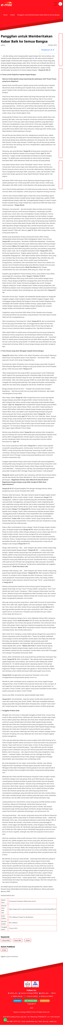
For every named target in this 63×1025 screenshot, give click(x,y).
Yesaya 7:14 (48, 497)
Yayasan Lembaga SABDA (28, 993)
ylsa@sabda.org (31, 1021)
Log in (3, 957)
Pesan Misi (18, 940)
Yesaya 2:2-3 (27, 369)
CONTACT (17, 1001)
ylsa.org (45, 1021)
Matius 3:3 (15, 246)
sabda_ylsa (12, 993)
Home (5, 15)
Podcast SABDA (31, 996)
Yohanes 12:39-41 (39, 276)
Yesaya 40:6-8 (19, 205)
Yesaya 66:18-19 (7, 489)
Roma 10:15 (22, 628)
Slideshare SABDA (46, 996)
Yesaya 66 (26, 151)
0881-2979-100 (15, 1021)
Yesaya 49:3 (44, 251)
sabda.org (52, 1021)
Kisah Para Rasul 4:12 (33, 267)
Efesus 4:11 (50, 607)
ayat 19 (43, 154)
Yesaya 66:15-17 (23, 544)
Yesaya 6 (29, 276)
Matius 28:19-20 (28, 646)
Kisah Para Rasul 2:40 (20, 567)
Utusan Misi (6, 940)
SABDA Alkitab (16, 996)
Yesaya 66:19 (36, 321)
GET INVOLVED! (31, 1001)
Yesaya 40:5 (6, 242)
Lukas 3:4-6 (24, 246)
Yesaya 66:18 (11, 659)
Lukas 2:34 (16, 519)
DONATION (44, 1001)
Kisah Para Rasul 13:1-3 (26, 621)
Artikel (12, 15)
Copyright (30, 1004)
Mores (53, 993)
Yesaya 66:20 (6, 675)
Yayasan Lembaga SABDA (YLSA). (24, 1012)
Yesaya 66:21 (6, 699)
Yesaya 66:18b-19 (44, 70)
